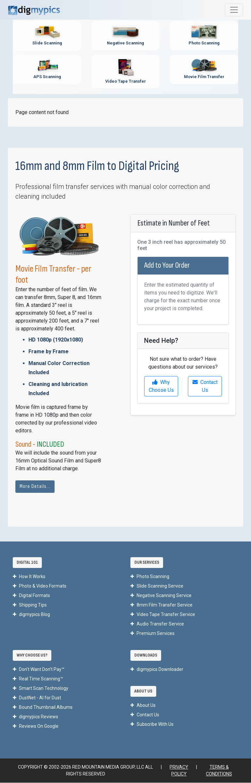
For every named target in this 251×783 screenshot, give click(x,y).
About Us (143, 705)
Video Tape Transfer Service (162, 614)
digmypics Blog (31, 614)
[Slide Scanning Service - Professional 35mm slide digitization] (47, 36)
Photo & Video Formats (39, 586)
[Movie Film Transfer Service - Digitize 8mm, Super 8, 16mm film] (204, 69)
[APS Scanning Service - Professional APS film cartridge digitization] (47, 69)
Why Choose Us (161, 386)
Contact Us (205, 386)
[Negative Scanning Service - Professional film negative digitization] (125, 36)
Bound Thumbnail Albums (43, 707)
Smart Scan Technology (40, 688)
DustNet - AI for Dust (37, 698)
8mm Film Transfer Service (161, 605)
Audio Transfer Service (157, 624)
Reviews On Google (36, 726)
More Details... (35, 487)
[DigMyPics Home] (34, 9)
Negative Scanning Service (161, 595)
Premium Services (152, 633)
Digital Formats (31, 595)
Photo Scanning (149, 576)
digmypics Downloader (156, 669)
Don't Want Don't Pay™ (38, 669)
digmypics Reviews (35, 717)
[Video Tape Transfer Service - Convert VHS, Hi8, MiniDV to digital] (125, 72)
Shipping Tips (30, 605)
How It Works (29, 576)
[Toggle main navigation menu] (234, 9)
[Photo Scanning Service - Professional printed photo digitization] (204, 36)
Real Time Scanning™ (38, 679)
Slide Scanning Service (156, 586)
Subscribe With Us (152, 724)
